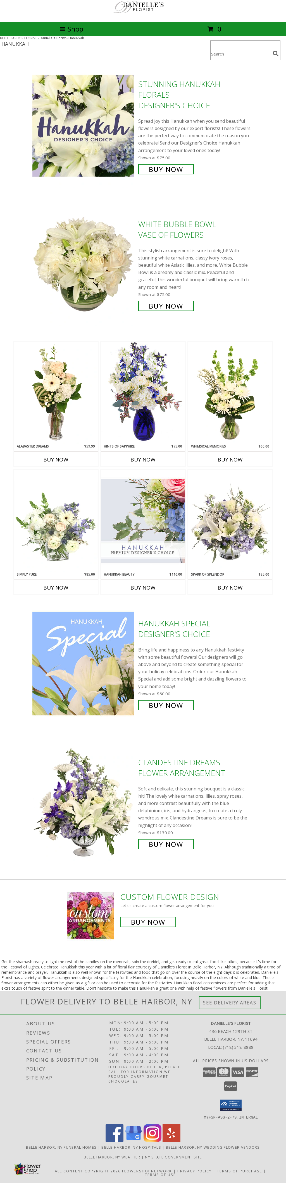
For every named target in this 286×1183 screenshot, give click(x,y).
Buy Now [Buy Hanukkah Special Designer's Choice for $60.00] (166, 705)
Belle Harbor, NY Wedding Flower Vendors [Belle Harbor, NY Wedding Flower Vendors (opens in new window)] (213, 1147)
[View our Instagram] (152, 1140)
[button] (231, 1105)
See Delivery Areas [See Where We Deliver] (229, 1002)
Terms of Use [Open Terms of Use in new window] (160, 1174)
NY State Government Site (173, 1156)
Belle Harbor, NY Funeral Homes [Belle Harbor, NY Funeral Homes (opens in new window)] (61, 1147)
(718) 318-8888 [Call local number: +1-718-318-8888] (238, 1047)
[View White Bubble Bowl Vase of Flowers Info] (83, 264)
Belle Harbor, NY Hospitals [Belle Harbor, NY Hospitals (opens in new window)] (131, 1147)
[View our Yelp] (171, 1140)
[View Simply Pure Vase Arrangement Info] (56, 521)
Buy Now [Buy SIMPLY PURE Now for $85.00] (55, 587)
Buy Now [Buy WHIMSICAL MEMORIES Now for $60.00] (230, 459)
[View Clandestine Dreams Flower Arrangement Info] (83, 802)
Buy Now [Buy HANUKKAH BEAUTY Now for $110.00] (143, 587)
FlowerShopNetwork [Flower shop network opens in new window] (147, 1170)
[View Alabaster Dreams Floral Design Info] (56, 393)
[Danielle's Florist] (143, 14)
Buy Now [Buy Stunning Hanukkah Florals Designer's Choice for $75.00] (166, 169)
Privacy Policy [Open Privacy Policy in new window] (194, 1170)
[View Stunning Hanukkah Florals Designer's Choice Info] (83, 126)
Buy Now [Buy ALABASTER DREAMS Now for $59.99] (55, 459)
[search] (275, 54)
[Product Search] (240, 54)
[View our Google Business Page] (133, 1140)
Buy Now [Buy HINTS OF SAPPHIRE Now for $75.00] (143, 459)
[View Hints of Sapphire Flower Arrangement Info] (143, 392)
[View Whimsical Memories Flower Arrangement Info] (230, 393)
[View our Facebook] (114, 1140)
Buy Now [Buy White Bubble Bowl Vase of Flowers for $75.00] (166, 306)
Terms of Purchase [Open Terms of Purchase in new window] (239, 1170)
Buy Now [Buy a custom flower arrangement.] (148, 922)
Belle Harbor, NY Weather (112, 1156)
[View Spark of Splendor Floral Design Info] (230, 521)
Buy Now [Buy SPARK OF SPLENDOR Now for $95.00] (230, 587)
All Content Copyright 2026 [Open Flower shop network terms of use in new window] (88, 1170)
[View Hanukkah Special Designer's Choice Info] (83, 663)
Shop (71, 28)
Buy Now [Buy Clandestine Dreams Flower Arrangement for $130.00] (166, 844)
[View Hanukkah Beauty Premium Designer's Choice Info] (143, 520)
